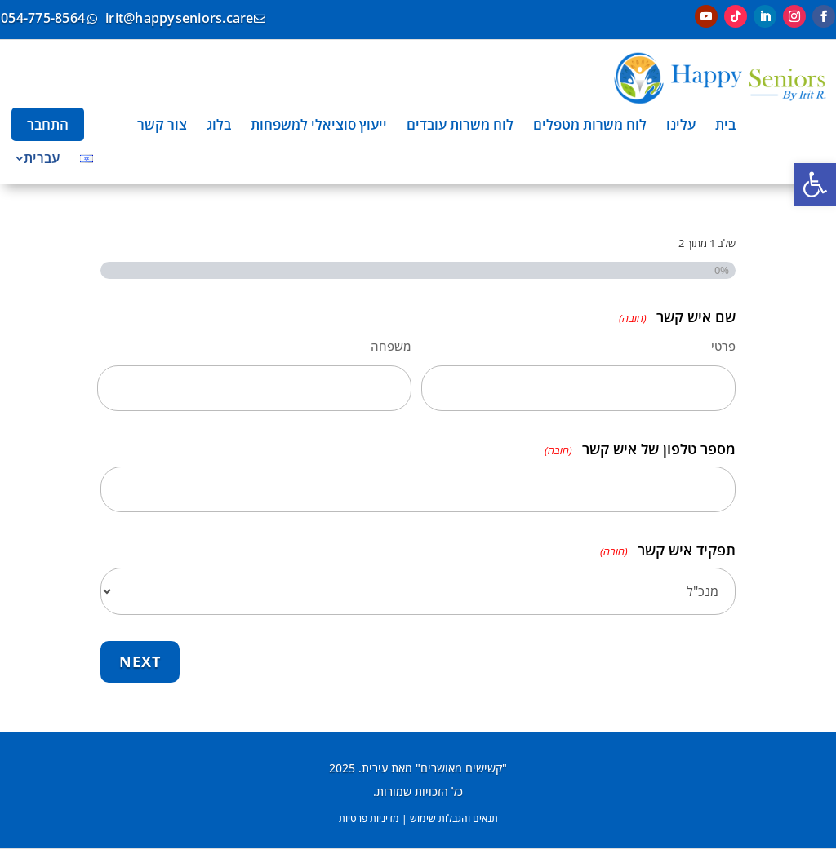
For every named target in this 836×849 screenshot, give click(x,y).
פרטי (723, 346)
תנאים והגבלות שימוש (454, 818)
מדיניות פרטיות (369, 818)
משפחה (391, 346)
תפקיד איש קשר (667, 552)
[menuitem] (725, 124)
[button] (815, 184)
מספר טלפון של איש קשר (640, 450)
